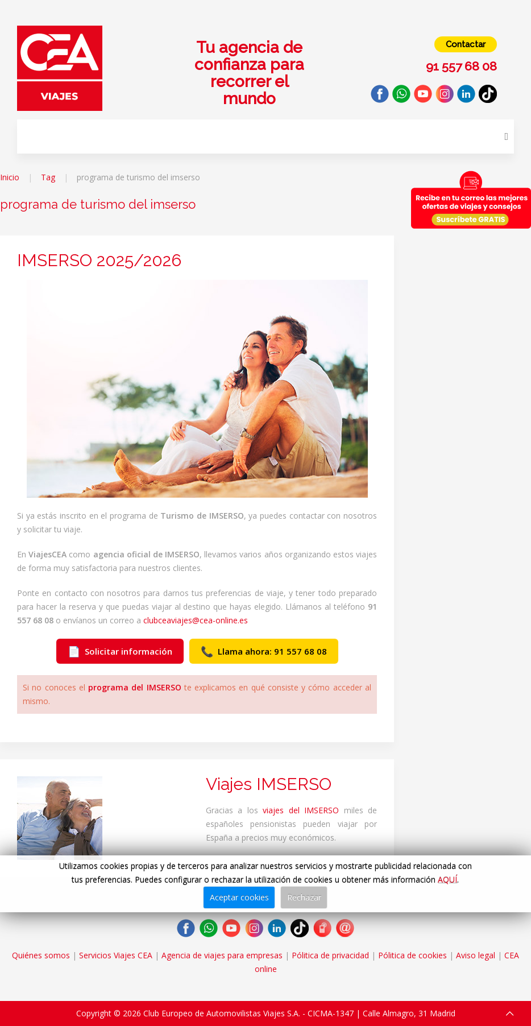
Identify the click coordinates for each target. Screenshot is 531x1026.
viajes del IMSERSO (301, 810)
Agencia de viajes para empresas (222, 955)
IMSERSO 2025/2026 (99, 260)
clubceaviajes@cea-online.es (195, 620)
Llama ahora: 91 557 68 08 (264, 651)
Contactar (466, 44)
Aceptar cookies (239, 897)
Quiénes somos (41, 955)
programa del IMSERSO (134, 687)
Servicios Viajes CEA (115, 955)
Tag (48, 177)
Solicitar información (120, 651)
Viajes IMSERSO (268, 784)
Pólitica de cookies (412, 955)
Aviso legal (475, 955)
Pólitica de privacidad (330, 955)
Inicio (9, 177)
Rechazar (304, 897)
